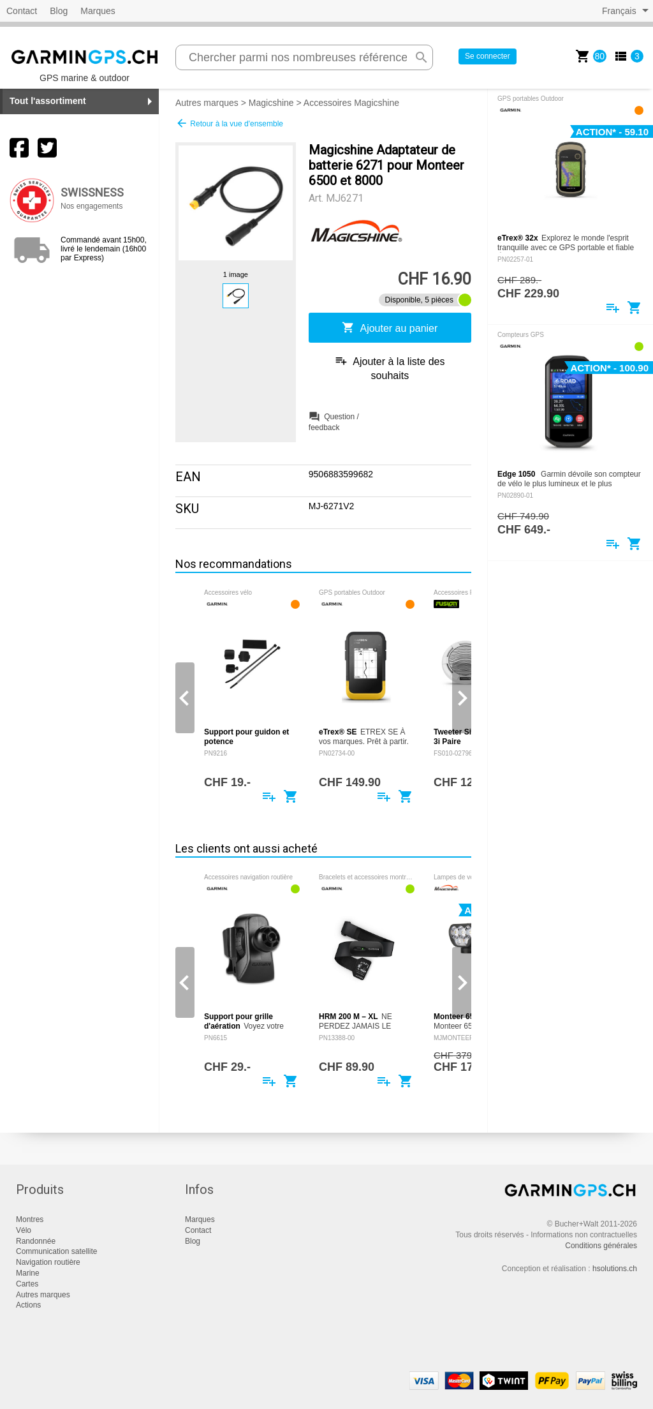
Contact (21, 11)
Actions (28, 1305)
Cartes (27, 1283)
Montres (29, 1219)
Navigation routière (48, 1262)
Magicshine (271, 103)
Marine (28, 1273)
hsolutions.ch (614, 1268)
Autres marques (206, 103)
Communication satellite (56, 1251)
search (421, 57)
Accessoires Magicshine (351, 103)
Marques (97, 11)
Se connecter (487, 56)
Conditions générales (601, 1245)
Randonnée (35, 1241)
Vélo (23, 1230)
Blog (59, 11)
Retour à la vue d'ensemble (229, 123)
